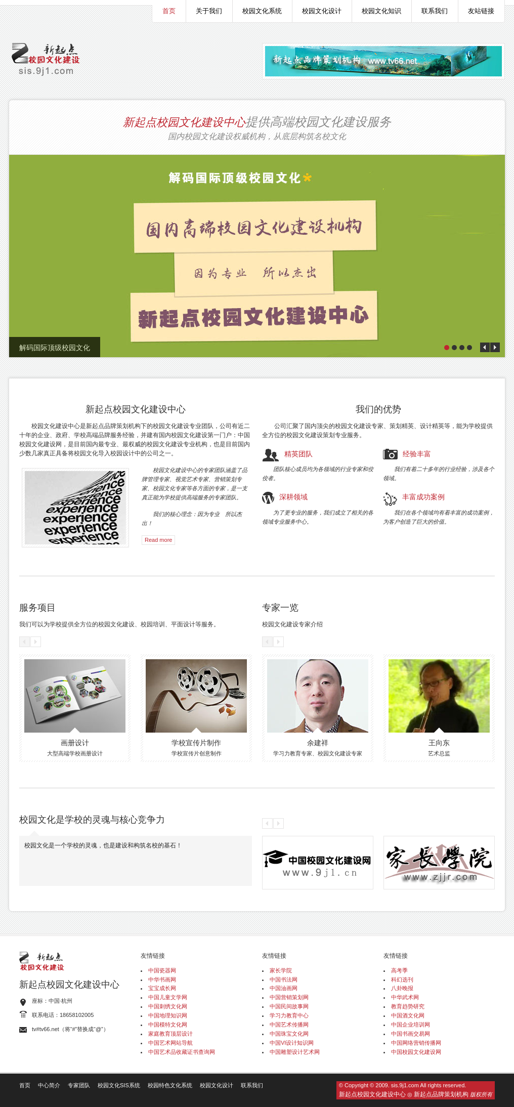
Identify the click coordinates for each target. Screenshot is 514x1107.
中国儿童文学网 (167, 997)
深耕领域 (293, 496)
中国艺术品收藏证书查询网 (181, 1052)
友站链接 (481, 11)
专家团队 (79, 1085)
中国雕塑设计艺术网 (295, 1052)
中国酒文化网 (407, 1015)
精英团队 (298, 453)
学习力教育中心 (289, 1015)
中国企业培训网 (410, 1024)
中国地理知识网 (167, 1015)
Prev (485, 347)
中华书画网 (162, 979)
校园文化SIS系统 (119, 1085)
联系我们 (434, 11)
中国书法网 (283, 979)
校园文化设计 (321, 11)
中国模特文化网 (167, 1024)
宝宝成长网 (162, 988)
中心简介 (49, 1085)
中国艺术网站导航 (170, 1043)
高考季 (399, 970)
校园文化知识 (381, 11)
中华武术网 (405, 997)
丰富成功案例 (423, 496)
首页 (169, 11)
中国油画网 (283, 988)
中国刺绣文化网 (167, 1006)
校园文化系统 (262, 11)
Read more (158, 540)
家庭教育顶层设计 (170, 1034)
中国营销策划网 (289, 997)
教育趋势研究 (407, 1006)
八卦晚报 (402, 988)
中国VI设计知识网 (292, 1043)
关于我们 (209, 11)
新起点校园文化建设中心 (184, 121)
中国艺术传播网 (289, 1024)
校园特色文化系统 (170, 1085)
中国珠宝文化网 (289, 1034)
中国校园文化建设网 (416, 1052)
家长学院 (281, 970)
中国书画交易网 (410, 1034)
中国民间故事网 (289, 1006)
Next (495, 347)
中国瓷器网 (162, 970)
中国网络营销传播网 (416, 1043)
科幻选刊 (402, 979)
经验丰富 (417, 453)
